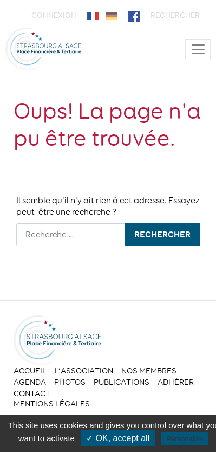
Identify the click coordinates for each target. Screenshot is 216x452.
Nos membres (148, 371)
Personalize (184, 439)
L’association (84, 371)
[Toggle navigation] (198, 49)
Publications (121, 382)
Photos (70, 382)
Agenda (30, 382)
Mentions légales (52, 404)
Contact (32, 393)
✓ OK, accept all (117, 438)
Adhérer (176, 382)
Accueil (30, 371)
